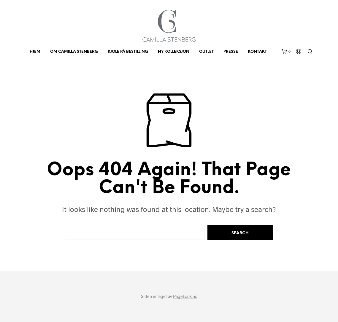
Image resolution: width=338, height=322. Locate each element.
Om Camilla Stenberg (74, 52)
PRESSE (230, 52)
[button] (286, 52)
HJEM (35, 52)
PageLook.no (185, 296)
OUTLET (206, 52)
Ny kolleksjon (173, 52)
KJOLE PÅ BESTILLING (128, 52)
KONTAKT (257, 52)
